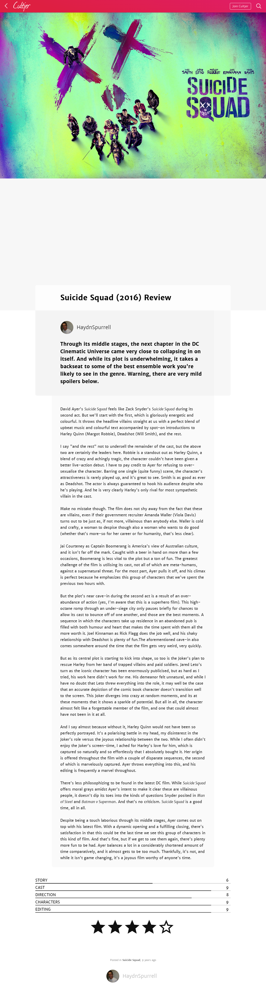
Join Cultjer (240, 6)
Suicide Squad (131, 960)
